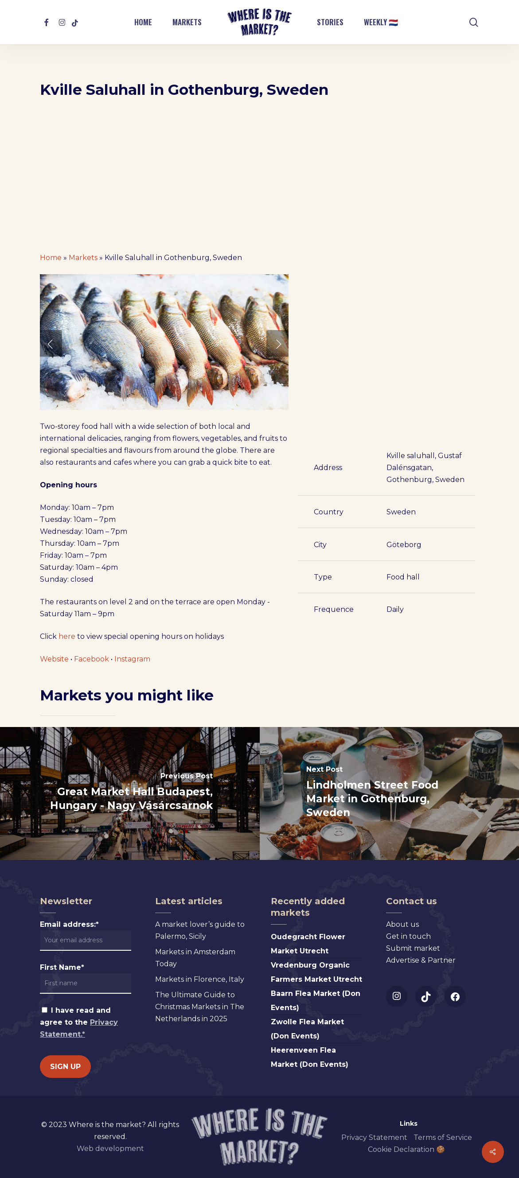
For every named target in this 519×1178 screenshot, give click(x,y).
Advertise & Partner (421, 960)
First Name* (62, 967)
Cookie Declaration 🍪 (406, 1149)
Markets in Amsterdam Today (195, 958)
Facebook (91, 659)
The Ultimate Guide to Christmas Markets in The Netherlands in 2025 (199, 1007)
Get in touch (408, 936)
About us (402, 924)
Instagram (132, 659)
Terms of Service (443, 1137)
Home (51, 257)
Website (54, 659)
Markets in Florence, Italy (199, 979)
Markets (83, 257)
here (67, 636)
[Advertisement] (259, 179)
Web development (110, 1148)
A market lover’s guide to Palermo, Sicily (200, 930)
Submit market (413, 948)
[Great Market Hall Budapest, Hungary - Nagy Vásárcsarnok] (130, 793)
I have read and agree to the (79, 1022)
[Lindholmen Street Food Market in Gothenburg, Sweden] (389, 793)
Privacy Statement (374, 1137)
